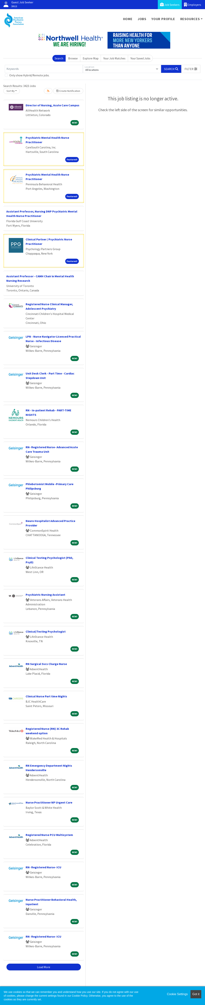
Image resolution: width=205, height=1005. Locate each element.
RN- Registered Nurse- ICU (43, 867)
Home (128, 19)
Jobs (142, 19)
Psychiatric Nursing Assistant (45, 594)
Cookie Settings (177, 994)
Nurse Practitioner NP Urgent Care (49, 802)
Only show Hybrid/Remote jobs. (29, 75)
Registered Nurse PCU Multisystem (49, 835)
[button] (190, 69)
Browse (73, 58)
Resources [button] (190, 19)
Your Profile (163, 19)
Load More (43, 967)
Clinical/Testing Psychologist (46, 631)
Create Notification (68, 91)
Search (59, 58)
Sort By (11, 91)
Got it (195, 994)
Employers (192, 4)
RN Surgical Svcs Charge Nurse (46, 664)
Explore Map (91, 58)
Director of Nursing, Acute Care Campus (52, 105)
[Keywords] (44, 69)
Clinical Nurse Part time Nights (46, 696)
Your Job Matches (114, 58)
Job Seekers (170, 4)
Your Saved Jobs (140, 58)
